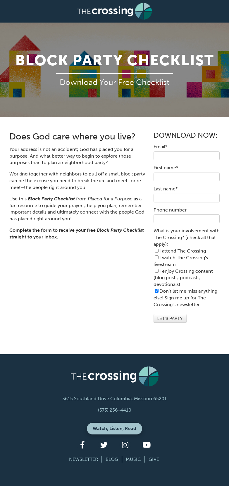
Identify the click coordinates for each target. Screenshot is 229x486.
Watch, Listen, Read (114, 428)
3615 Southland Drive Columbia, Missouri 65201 (114, 398)
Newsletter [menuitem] (83, 459)
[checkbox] (187, 268)
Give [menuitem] (154, 459)
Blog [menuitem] (112, 459)
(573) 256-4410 (114, 410)
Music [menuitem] (133, 459)
